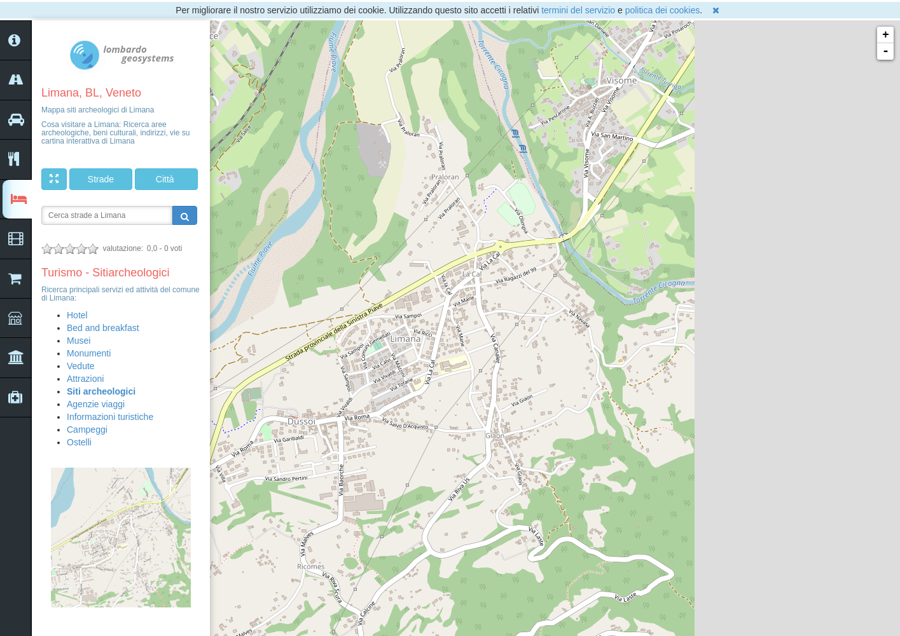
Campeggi (87, 429)
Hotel (77, 315)
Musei (78, 340)
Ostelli (79, 442)
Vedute (81, 366)
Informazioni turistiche (110, 417)
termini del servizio (578, 10)
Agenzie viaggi (96, 404)
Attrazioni (85, 379)
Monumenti (89, 353)
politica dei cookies (662, 10)
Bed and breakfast (103, 328)
